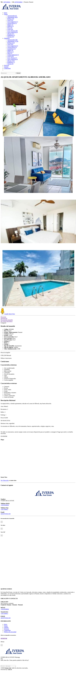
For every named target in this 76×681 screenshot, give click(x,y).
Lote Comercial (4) (12, 32)
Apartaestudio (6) (12, 15)
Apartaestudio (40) (12, 40)
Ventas (6, 14)
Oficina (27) (10, 33)
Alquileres (7, 38)
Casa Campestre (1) (12, 21)
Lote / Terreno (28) (12, 30)
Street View (8, 314)
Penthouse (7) (11, 62)
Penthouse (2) (11, 35)
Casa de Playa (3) (12, 47)
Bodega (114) (11, 43)
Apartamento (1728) (12, 41)
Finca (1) (9, 53)
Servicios (6, 65)
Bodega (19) (10, 18)
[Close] (2, 522)
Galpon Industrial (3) (13, 55)
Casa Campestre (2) (12, 46)
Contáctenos (7, 68)
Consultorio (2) (11, 49)
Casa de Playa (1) (12, 23)
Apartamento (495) (12, 17)
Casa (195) (10, 44)
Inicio (5, 12)
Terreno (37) (10, 36)
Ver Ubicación (5, 480)
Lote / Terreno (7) (12, 58)
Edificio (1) (10, 26)
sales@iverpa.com (5, 513)
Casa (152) (10, 20)
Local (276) (10, 56)
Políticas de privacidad (10, 632)
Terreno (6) (10, 64)
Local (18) (10, 29)
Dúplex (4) (10, 50)
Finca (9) (9, 27)
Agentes (6, 67)
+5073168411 (6, 2)
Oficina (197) (11, 61)
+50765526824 (18, 2)
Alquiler (6, 627)
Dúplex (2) (10, 24)
